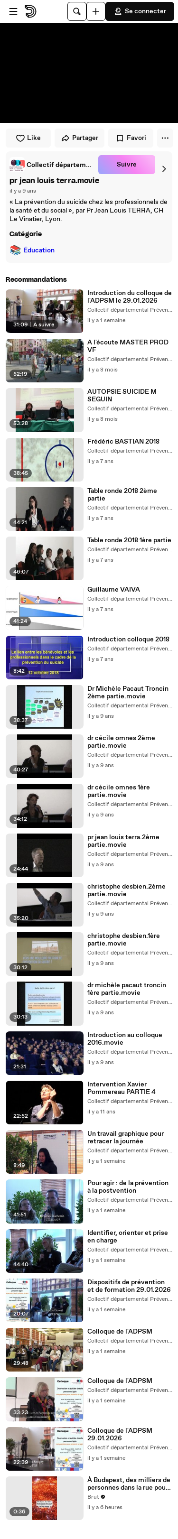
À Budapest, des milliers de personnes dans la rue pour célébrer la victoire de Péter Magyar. (128, 1484)
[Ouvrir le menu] (13, 11)
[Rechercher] (76, 11)
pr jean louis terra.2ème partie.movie (123, 841)
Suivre (127, 164)
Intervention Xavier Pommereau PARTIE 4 (121, 1088)
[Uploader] (95, 11)
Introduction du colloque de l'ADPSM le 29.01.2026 (129, 297)
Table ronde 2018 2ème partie (122, 494)
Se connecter (139, 11)
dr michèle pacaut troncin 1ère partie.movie (126, 989)
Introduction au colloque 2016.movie (124, 1039)
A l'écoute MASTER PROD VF (128, 346)
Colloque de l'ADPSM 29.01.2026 (119, 1434)
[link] (51, 164)
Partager (79, 138)
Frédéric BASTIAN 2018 (123, 441)
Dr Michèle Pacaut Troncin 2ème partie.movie (128, 692)
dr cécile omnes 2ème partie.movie (121, 742)
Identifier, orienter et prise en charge (127, 1236)
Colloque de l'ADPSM (119, 1331)
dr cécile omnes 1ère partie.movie (118, 791)
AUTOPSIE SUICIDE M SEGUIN (122, 395)
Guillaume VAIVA (113, 589)
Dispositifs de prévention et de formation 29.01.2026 (129, 1286)
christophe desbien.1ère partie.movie (123, 939)
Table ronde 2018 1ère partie (129, 540)
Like (28, 138)
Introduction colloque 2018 (128, 639)
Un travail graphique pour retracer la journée (125, 1137)
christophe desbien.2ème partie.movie (126, 890)
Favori (130, 138)
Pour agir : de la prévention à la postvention (128, 1187)
